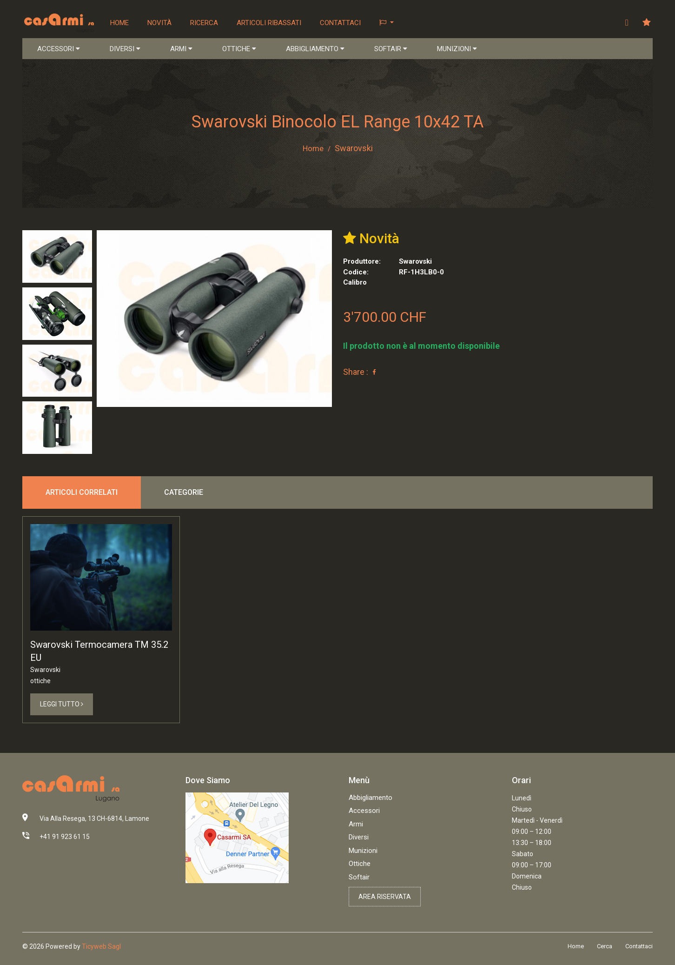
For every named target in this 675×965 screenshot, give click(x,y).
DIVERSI (125, 49)
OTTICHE (239, 49)
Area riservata (384, 897)
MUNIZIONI (457, 49)
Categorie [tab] (183, 492)
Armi (356, 824)
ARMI (181, 49)
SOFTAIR (390, 49)
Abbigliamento (370, 798)
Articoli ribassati (269, 23)
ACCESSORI (58, 49)
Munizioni (363, 851)
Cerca (604, 947)
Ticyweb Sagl (101, 947)
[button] (387, 23)
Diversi (359, 837)
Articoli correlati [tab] (82, 492)
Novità (160, 23)
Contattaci (340, 23)
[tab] (57, 257)
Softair (359, 877)
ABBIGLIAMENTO (315, 49)
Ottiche (360, 864)
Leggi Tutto (61, 704)
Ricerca (204, 23)
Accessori (364, 811)
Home (120, 23)
